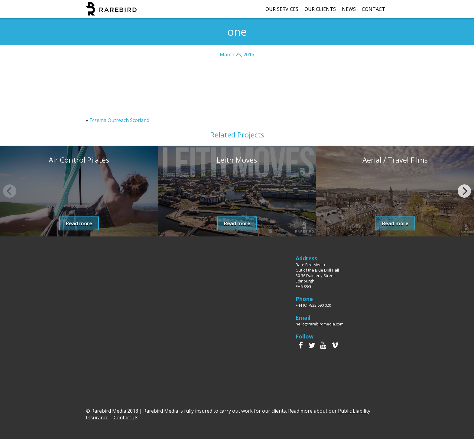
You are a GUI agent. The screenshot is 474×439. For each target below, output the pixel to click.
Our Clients (320, 9)
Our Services (281, 9)
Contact (373, 9)
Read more (79, 223)
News (349, 9)
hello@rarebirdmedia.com (319, 324)
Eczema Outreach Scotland (119, 120)
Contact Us (126, 417)
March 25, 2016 (237, 54)
